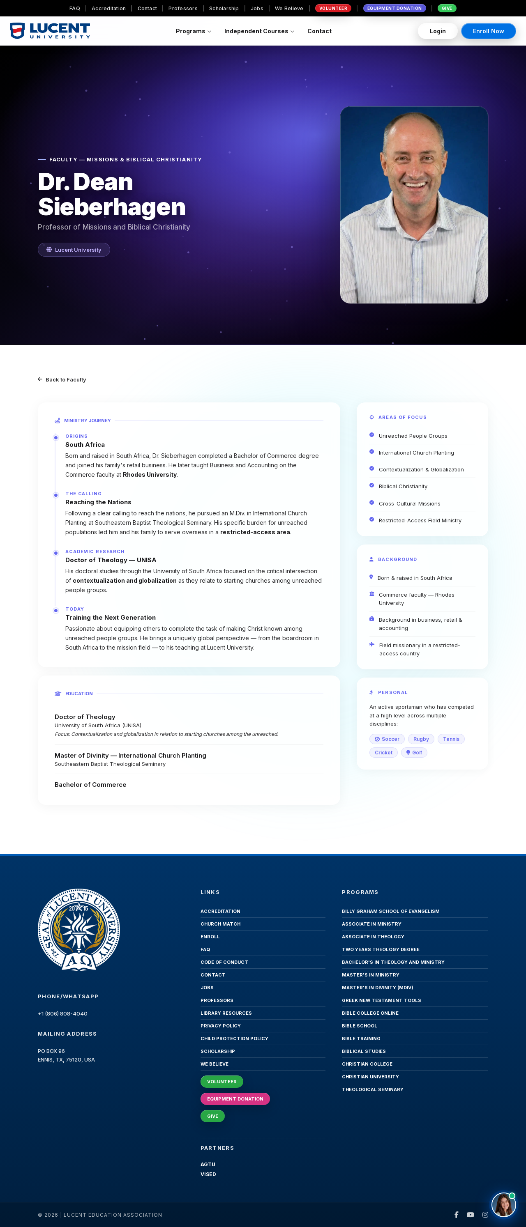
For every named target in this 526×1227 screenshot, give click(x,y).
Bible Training (361, 1038)
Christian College (367, 1064)
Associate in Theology (373, 937)
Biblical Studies (364, 1051)
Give (447, 8)
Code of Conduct (224, 962)
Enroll (210, 937)
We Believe (289, 8)
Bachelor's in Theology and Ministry (393, 962)
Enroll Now (488, 31)
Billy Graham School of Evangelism (391, 911)
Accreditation (109, 8)
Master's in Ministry (370, 975)
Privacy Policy (221, 1026)
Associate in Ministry (371, 924)
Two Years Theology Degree (381, 949)
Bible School (359, 1026)
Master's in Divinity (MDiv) (377, 987)
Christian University (370, 1077)
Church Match (220, 924)
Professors (182, 8)
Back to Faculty (62, 379)
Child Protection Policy (234, 1038)
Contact (147, 8)
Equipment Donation (394, 8)
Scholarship (224, 8)
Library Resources (226, 1013)
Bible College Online (370, 1013)
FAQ (74, 8)
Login (438, 31)
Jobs (257, 8)
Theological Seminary (373, 1089)
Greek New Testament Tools (381, 1000)
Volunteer (333, 8)
